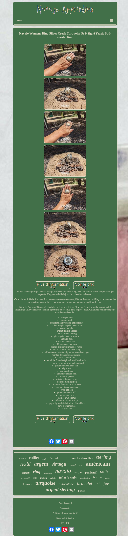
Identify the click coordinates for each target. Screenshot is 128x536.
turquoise (45, 483)
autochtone (66, 484)
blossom (27, 484)
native (107, 478)
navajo (63, 471)
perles (81, 490)
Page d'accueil (65, 503)
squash (26, 472)
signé (78, 472)
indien (43, 478)
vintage (59, 464)
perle (44, 459)
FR (67, 523)
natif (25, 464)
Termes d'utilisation (65, 518)
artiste (53, 478)
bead (73, 465)
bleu (80, 465)
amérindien (85, 478)
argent (41, 464)
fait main (54, 458)
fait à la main (67, 477)
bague (97, 477)
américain (98, 464)
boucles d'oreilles (81, 458)
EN (62, 523)
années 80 (25, 478)
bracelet (84, 483)
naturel (22, 458)
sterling (103, 457)
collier (34, 457)
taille (104, 472)
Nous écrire (65, 508)
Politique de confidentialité (65, 513)
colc (35, 478)
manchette (48, 473)
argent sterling (60, 489)
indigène (102, 484)
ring (36, 471)
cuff (64, 458)
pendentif (91, 472)
